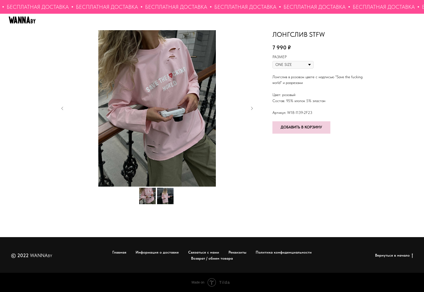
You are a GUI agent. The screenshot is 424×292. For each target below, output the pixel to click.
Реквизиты (237, 252)
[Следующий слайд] (252, 108)
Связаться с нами (203, 252)
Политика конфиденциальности (284, 252)
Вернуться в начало (394, 255)
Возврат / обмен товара (212, 258)
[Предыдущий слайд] (62, 108)
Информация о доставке (157, 252)
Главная (119, 252)
